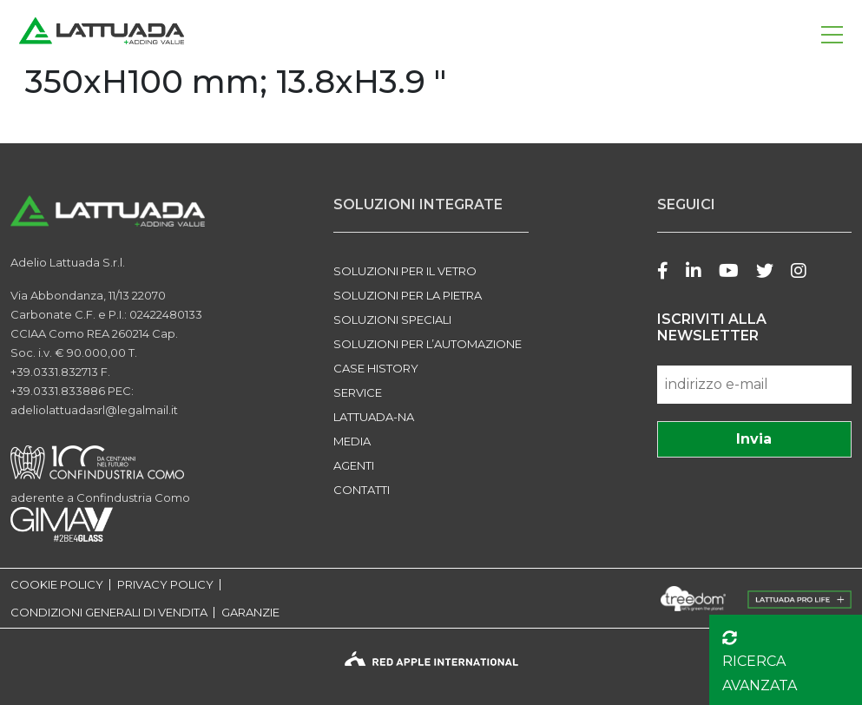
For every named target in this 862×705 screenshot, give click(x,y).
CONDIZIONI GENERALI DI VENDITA (108, 612)
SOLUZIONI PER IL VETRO (405, 271)
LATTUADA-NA (373, 417)
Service (357, 392)
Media (352, 441)
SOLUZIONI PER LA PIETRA (407, 295)
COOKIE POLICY (56, 584)
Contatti (361, 490)
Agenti (353, 465)
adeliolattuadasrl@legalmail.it (94, 410)
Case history (375, 368)
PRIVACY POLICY (165, 584)
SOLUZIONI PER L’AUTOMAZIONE (427, 344)
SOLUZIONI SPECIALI (392, 319)
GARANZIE (250, 612)
